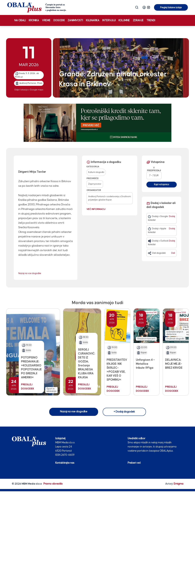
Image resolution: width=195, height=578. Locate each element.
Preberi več (134, 463)
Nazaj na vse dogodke (29, 273)
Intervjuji (108, 20)
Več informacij (96, 209)
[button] (144, 7)
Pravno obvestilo (53, 483)
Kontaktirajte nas (64, 463)
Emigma (178, 483)
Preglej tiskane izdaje (171, 7)
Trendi (151, 20)
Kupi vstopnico (161, 184)
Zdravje (138, 20)
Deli (173, 253)
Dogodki (59, 20)
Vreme (46, 20)
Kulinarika (92, 20)
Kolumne (124, 20)
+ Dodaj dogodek (124, 411)
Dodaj (172, 216)
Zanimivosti (75, 20)
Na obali (20, 20)
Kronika (34, 20)
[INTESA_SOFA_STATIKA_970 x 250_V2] (97, 123)
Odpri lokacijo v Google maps (28, 90)
